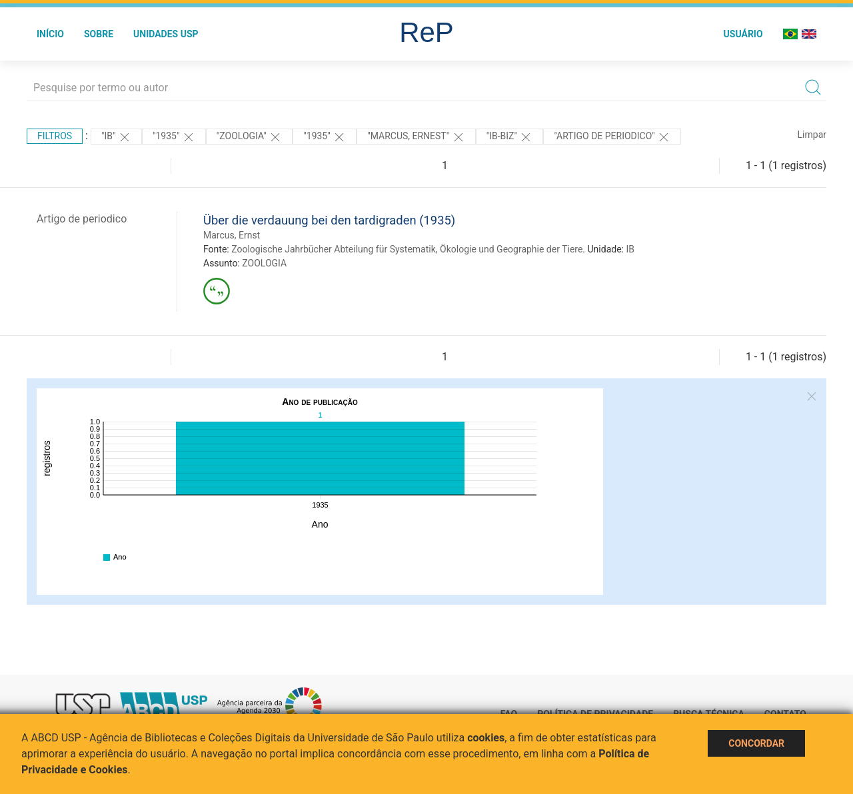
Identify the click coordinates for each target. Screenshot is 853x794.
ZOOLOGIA (264, 263)
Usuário (743, 34)
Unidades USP (166, 34)
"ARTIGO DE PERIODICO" (612, 137)
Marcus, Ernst (231, 235)
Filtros (54, 136)
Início (50, 34)
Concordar (756, 743)
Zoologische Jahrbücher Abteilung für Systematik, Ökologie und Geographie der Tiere (406, 249)
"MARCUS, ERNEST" (415, 137)
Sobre (98, 34)
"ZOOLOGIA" (249, 137)
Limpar (812, 134)
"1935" (174, 137)
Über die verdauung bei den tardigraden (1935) (329, 220)
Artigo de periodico (82, 218)
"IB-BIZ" (509, 137)
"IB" (116, 137)
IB (630, 249)
